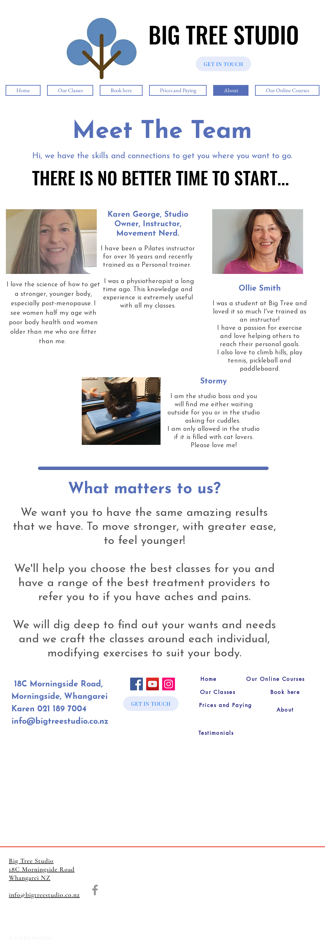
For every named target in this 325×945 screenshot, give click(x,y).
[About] (285, 710)
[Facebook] (136, 684)
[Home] (208, 679)
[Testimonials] (216, 733)
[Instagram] (168, 684)
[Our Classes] (218, 692)
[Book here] (285, 692)
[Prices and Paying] (225, 705)
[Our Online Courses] (275, 679)
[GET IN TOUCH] (223, 64)
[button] (51, 241)
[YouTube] (152, 684)
